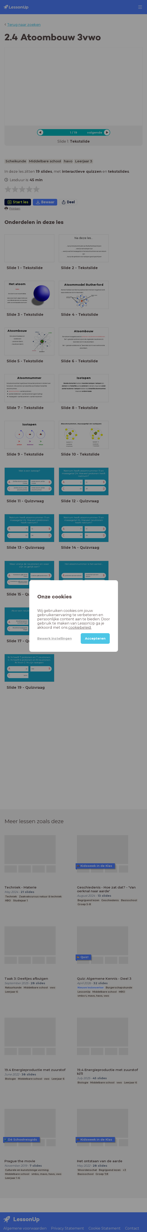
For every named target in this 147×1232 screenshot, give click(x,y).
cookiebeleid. (80, 627)
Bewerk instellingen (54, 638)
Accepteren (95, 638)
